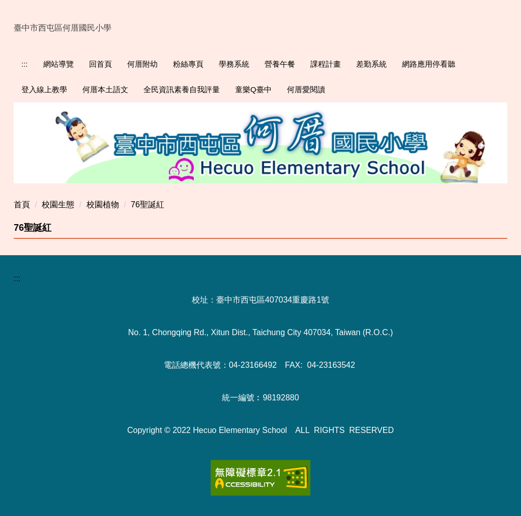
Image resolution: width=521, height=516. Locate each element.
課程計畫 (325, 64)
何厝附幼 (142, 64)
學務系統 (234, 64)
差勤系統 (371, 64)
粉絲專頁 (188, 64)
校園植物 (102, 204)
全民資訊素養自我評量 (181, 89)
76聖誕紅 (147, 204)
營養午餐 (280, 64)
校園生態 (58, 204)
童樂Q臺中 (253, 89)
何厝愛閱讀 (306, 89)
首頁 (22, 204)
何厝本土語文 (105, 89)
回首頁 (100, 64)
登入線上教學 (44, 89)
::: (24, 64)
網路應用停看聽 (428, 64)
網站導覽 (58, 64)
